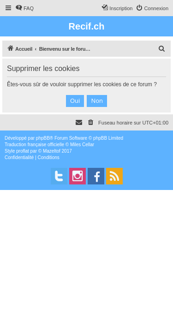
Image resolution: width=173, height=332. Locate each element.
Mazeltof (51, 151)
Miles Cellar (82, 144)
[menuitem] (24, 8)
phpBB (43, 138)
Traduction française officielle (34, 144)
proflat (22, 151)
